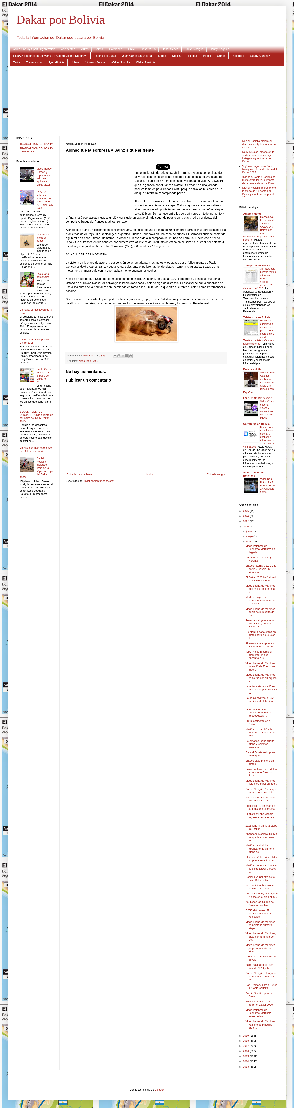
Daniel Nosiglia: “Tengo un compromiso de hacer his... (260, 976)
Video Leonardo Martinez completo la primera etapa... (260, 925)
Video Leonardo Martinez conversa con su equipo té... (260, 678)
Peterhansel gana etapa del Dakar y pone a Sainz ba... (259, 623)
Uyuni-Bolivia (56, 62)
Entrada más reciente (79, 474)
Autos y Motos (252, 213)
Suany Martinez (260, 55)
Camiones (115, 49)
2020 (246, 526)
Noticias (177, 55)
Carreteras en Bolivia (256, 423)
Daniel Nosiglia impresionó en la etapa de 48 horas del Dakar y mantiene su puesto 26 (259, 192)
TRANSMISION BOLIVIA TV (36, 143)
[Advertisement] (147, 100)
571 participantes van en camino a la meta (259, 887)
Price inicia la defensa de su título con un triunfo (260, 807)
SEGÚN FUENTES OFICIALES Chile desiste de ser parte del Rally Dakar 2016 (36, 416)
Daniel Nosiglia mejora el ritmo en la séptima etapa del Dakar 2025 (36, 468)
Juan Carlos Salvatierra (137, 55)
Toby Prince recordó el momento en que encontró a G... (258, 655)
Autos (85, 49)
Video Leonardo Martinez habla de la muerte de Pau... (260, 612)
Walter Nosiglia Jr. (147, 62)
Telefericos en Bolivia (256, 317)
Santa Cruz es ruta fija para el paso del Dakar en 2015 (44, 375)
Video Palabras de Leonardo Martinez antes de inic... (258, 1013)
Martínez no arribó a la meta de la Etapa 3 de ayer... (259, 732)
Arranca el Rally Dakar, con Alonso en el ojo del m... (261, 895)
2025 (246, 511)
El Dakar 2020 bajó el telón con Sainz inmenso (261, 579)
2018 (246, 1040)
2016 (246, 1051)
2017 (246, 1045)
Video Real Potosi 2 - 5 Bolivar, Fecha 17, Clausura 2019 (268, 486)
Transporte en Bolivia (256, 265)
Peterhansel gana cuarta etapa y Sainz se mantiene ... (259, 744)
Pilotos (192, 55)
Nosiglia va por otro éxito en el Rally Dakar (260, 878)
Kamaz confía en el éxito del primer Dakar (259, 799)
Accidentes (68, 49)
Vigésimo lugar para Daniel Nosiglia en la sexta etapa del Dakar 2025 (259, 169)
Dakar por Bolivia (60, 19)
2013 (246, 1066)
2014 (246, 1061)
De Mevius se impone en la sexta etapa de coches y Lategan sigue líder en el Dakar (258, 156)
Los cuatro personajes (42, 275)
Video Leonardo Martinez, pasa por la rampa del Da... (260, 936)
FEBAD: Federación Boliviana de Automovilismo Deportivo (50, 55)
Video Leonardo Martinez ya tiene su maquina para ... (260, 1024)
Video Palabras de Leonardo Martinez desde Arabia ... (258, 712)
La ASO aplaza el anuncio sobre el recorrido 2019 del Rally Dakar (44, 199)
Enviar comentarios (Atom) (98, 480)
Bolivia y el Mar (253, 369)
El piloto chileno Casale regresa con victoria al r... (259, 817)
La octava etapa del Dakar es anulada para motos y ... (261, 689)
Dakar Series (170, 49)
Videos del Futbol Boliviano (254, 474)
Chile (131, 49)
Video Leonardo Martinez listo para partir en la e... (261, 782)
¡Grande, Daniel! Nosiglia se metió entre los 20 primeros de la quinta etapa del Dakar (258, 180)
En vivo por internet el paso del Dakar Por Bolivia (36, 449)
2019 (246, 1035)
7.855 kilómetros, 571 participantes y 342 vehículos (258, 913)
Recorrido (238, 55)
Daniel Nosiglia (193, 49)
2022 (246, 521)
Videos (75, 62)
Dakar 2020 (92, 360)
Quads (221, 55)
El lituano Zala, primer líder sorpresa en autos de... (261, 858)
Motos (162, 55)
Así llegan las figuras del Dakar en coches (259, 903)
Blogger (159, 1089)
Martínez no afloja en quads (43, 237)
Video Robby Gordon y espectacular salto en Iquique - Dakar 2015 (43, 176)
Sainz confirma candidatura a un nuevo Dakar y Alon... (261, 772)
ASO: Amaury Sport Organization (34, 49)
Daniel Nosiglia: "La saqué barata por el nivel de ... (260, 791)
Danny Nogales (219, 49)
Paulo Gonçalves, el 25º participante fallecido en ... (260, 701)
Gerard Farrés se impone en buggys (260, 754)
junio (249, 531)
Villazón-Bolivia (95, 62)
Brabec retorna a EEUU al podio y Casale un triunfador (260, 569)
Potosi (207, 55)
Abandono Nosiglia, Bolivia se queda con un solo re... (261, 837)
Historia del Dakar (105, 55)
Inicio (149, 474)
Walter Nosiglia (120, 62)
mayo (249, 536)
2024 (246, 516)
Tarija (16, 62)
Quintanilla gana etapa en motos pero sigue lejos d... (260, 635)
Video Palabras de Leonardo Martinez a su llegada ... (260, 549)
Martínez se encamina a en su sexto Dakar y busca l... (261, 868)
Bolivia (99, 49)
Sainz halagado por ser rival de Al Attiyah (259, 966)
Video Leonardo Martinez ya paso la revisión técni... (260, 948)
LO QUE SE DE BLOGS (257, 398)
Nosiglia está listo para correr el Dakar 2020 (259, 1003)
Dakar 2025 (148, 49)
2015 (246, 1056)
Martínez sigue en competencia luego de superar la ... (259, 600)
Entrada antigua (216, 474)
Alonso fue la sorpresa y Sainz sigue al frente (259, 645)
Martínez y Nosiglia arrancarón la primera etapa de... (259, 848)
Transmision (34, 62)
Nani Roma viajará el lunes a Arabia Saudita (261, 986)
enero (250, 541)
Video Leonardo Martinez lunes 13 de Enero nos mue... (260, 666)
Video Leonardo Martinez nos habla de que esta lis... (260, 589)
